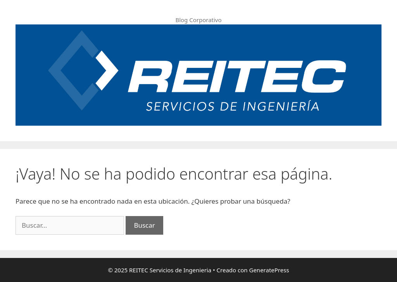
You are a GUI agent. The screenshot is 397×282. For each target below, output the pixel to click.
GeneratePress (269, 270)
